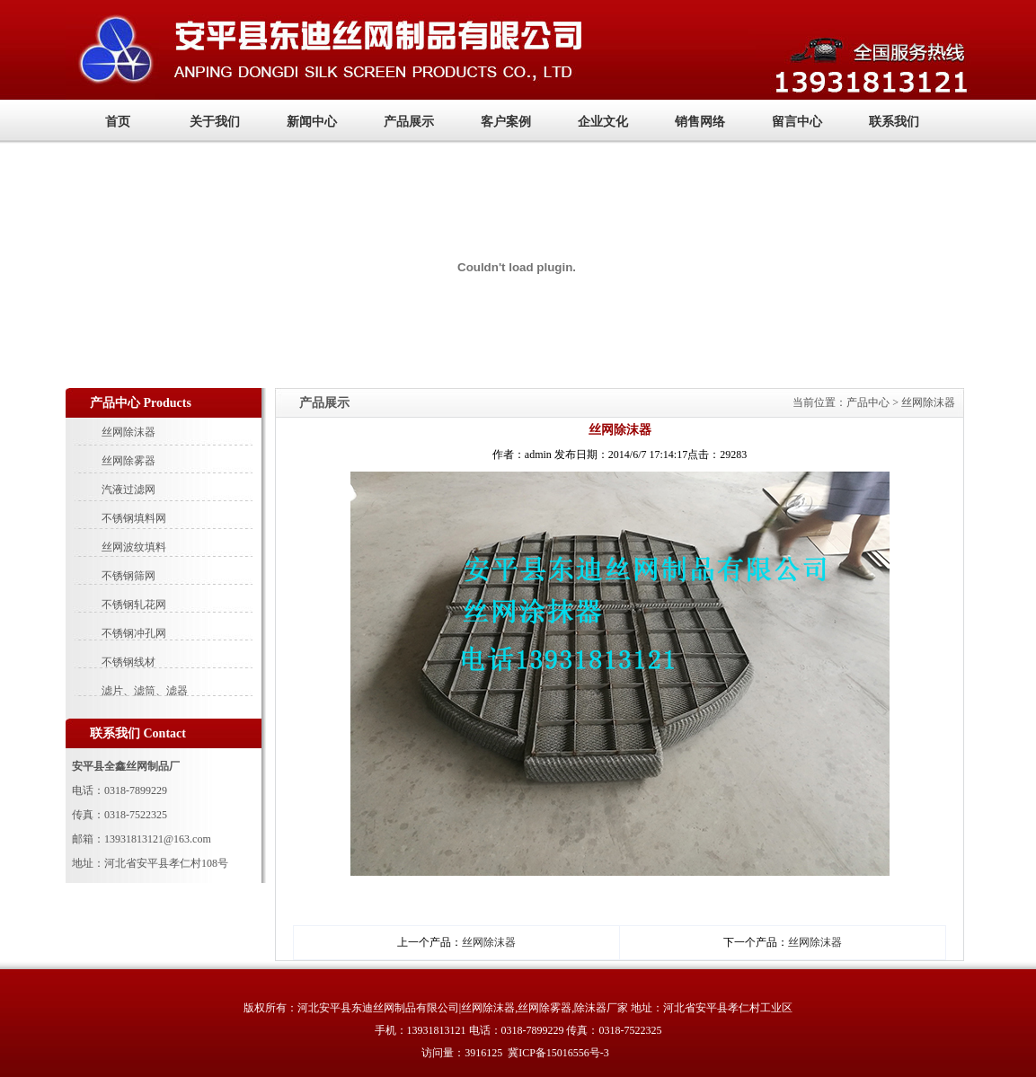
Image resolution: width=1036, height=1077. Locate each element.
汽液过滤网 (128, 489)
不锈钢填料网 (134, 518)
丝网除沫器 (128, 432)
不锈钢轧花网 (134, 604)
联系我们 (894, 121)
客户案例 (506, 121)
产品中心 (869, 402)
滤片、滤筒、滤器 (145, 690)
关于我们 (215, 121)
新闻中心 (312, 121)
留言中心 (797, 121)
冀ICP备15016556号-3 (558, 1052)
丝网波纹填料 (134, 547)
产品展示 (409, 121)
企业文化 (603, 121)
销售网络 (700, 121)
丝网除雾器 (128, 461)
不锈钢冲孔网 (134, 633)
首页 (117, 121)
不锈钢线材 (128, 662)
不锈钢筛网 (128, 575)
